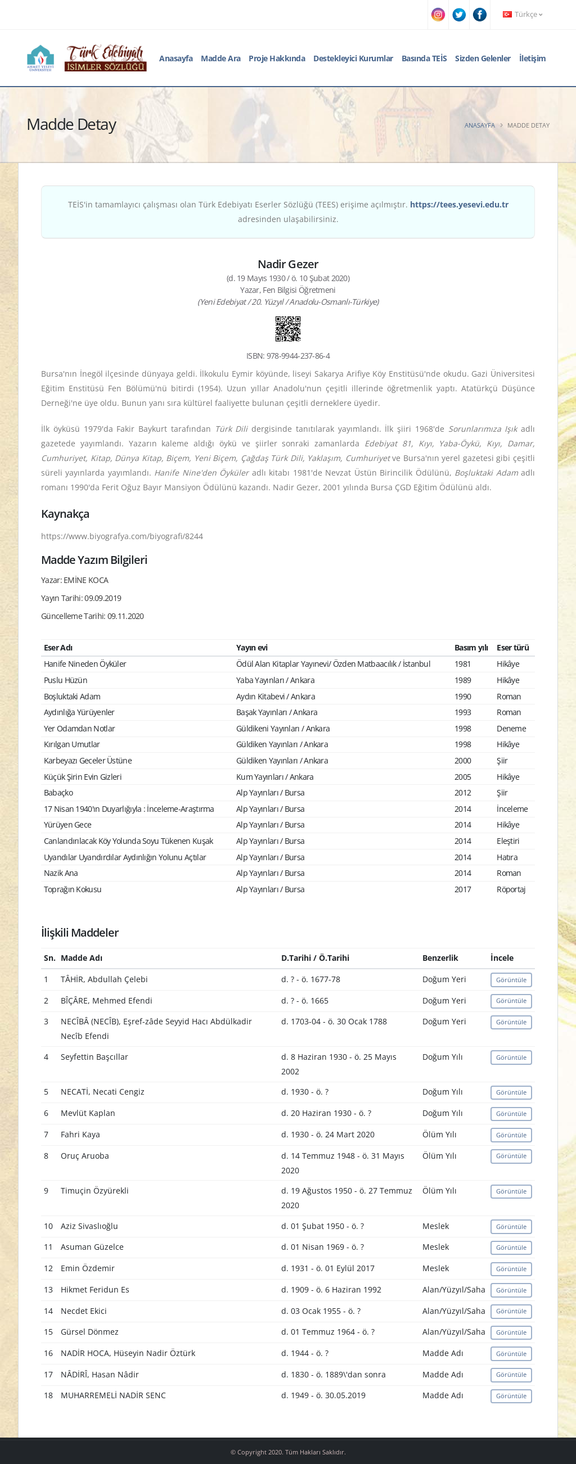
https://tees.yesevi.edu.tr (459, 204)
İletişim (532, 58)
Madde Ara (221, 58)
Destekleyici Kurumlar (353, 58)
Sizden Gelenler (483, 58)
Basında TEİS (424, 58)
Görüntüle (511, 979)
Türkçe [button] (522, 14)
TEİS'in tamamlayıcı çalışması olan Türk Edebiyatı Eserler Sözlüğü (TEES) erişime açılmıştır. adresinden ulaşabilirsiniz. (288, 211)
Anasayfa (175, 58)
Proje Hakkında (277, 58)
